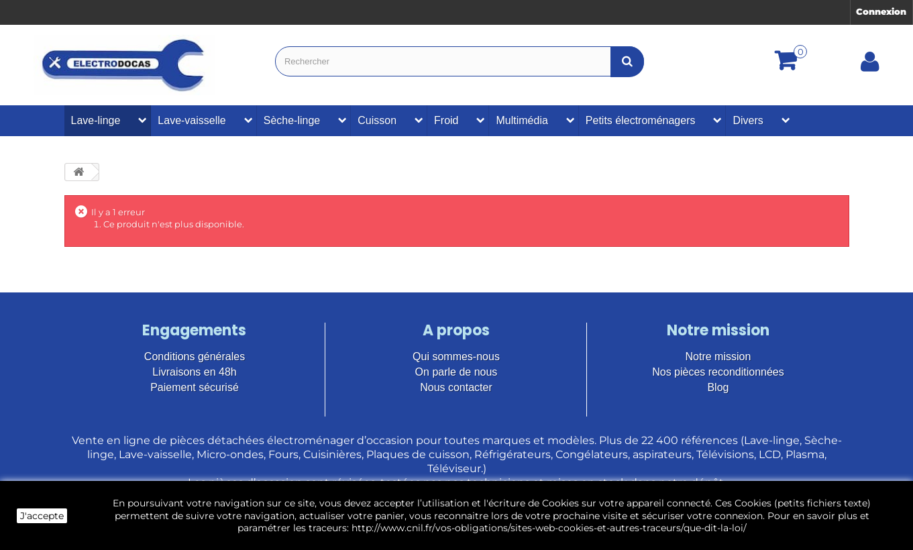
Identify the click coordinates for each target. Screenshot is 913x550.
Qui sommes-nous (456, 356)
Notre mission (718, 356)
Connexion (881, 11)
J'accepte (42, 516)
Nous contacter (456, 387)
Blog (718, 387)
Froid (446, 120)
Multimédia (521, 120)
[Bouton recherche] (627, 61)
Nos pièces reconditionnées (718, 372)
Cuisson (377, 120)
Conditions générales (194, 356)
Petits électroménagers (641, 120)
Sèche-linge (292, 120)
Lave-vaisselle (191, 120)
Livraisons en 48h (194, 372)
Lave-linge (96, 120)
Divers (748, 120)
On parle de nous (456, 372)
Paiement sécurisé (194, 387)
